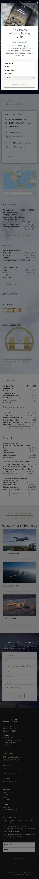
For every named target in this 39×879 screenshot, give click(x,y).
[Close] (37, 2)
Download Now (19, 85)
